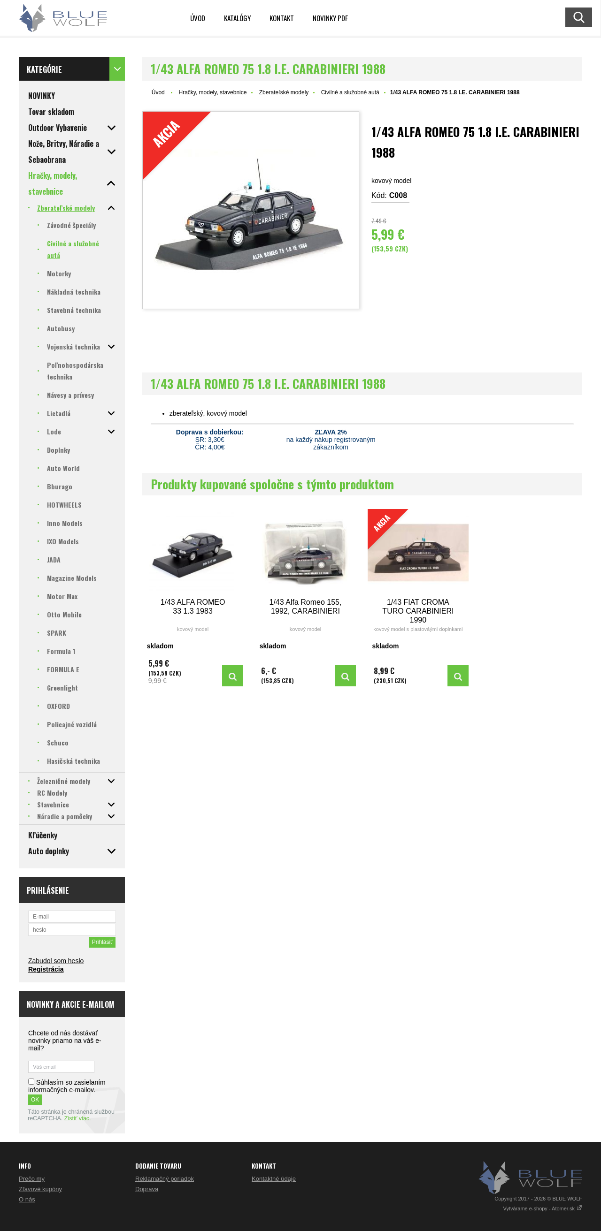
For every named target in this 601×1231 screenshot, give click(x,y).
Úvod (197, 18)
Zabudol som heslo (56, 961)
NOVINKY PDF (330, 18)
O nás (27, 1199)
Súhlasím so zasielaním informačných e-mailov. (67, 1086)
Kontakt (282, 18)
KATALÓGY (237, 18)
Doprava (146, 1189)
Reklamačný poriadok (164, 1178)
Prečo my (32, 1178)
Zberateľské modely (284, 92)
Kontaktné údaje (274, 1178)
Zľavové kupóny (40, 1189)
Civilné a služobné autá (350, 92)
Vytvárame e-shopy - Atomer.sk (542, 1208)
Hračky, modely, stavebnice (212, 92)
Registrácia (45, 969)
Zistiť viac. (77, 1118)
